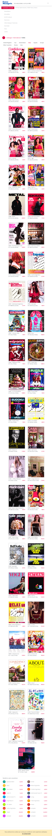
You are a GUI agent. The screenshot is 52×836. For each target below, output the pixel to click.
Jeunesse (6, 26)
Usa (15, 42)
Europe (42, 42)
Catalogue (9, 38)
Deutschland (22, 42)
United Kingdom (7, 42)
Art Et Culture (8, 17)
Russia (16, 45)
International (17, 38)
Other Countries (7, 45)
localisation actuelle (8, 7)
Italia (29, 42)
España (35, 42)
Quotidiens (7, 11)
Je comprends (26, 833)
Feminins (6, 20)
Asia (21, 45)
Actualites (7, 14)
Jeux (5, 28)
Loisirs (6, 31)
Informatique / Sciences (10, 23)
